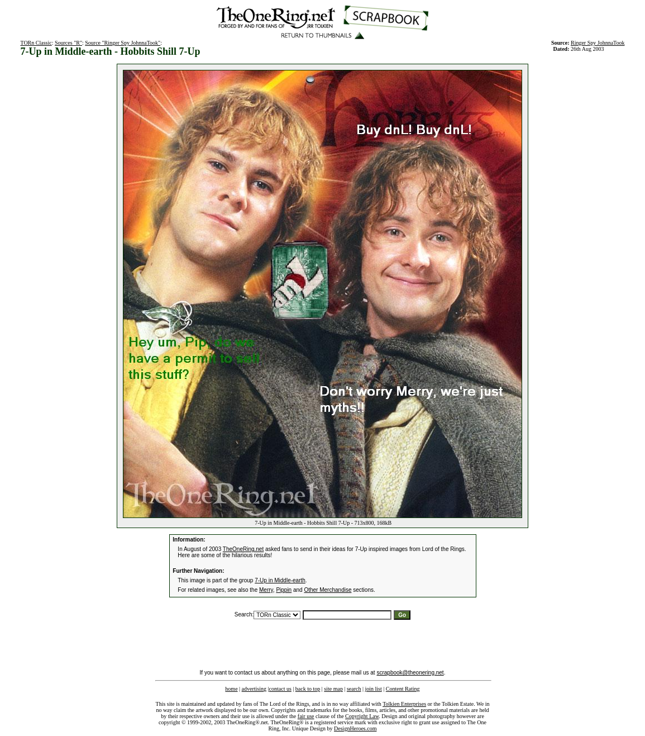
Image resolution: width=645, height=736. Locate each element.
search (354, 689)
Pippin (284, 590)
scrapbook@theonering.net (409, 672)
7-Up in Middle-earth (280, 580)
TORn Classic (35, 43)
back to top (307, 689)
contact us (280, 689)
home (231, 689)
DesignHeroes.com (355, 728)
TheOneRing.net (243, 549)
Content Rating (403, 689)
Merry (266, 590)
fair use (306, 716)
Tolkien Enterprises (404, 704)
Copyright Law (362, 716)
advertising (254, 689)
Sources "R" (68, 43)
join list (373, 689)
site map (333, 689)
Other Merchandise (327, 590)
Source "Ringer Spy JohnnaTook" (122, 43)
